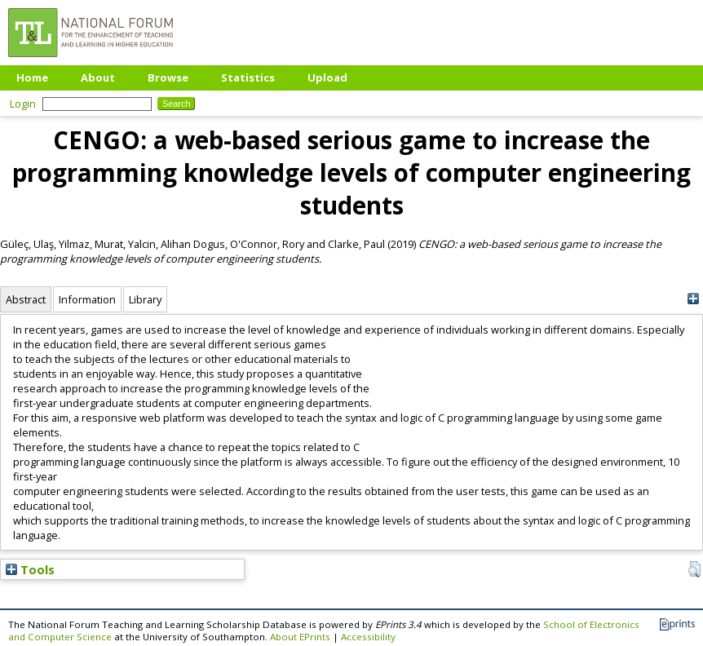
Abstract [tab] (26, 299)
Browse (168, 77)
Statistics (248, 77)
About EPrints (300, 637)
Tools (30, 569)
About (98, 77)
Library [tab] (145, 299)
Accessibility (368, 637)
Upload (327, 77)
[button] (694, 569)
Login (23, 103)
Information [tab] (87, 299)
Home (32, 77)
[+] (693, 299)
